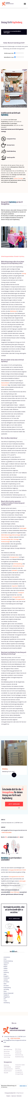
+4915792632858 (6, 832)
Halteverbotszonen (18, 566)
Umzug (24, 273)
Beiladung (13, 311)
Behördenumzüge (6, 535)
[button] (25, 3)
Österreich (16, 256)
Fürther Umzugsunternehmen (7, 256)
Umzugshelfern (16, 597)
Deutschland (5, 383)
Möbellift (14, 570)
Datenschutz (19, 1096)
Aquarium (15, 586)
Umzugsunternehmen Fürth (10, 1093)
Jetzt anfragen (14, 804)
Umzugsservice (14, 557)
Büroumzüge (16, 535)
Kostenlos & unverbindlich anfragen (12, 32)
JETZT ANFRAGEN (14, 918)
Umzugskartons (20, 599)
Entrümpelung (18, 564)
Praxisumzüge (5, 541)
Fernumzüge (5, 537)
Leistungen (23, 528)
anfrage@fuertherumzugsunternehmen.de (14, 830)
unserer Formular (18, 178)
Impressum (14, 1096)
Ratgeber (8, 1096)
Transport (21, 593)
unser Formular (14, 892)
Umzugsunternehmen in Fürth (17, 870)
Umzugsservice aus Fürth (16, 876)
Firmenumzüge (5, 539)
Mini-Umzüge (15, 539)
